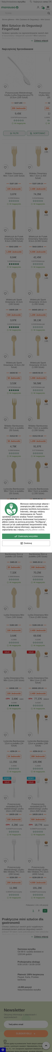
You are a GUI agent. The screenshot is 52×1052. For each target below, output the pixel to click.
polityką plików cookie (34, 530)
